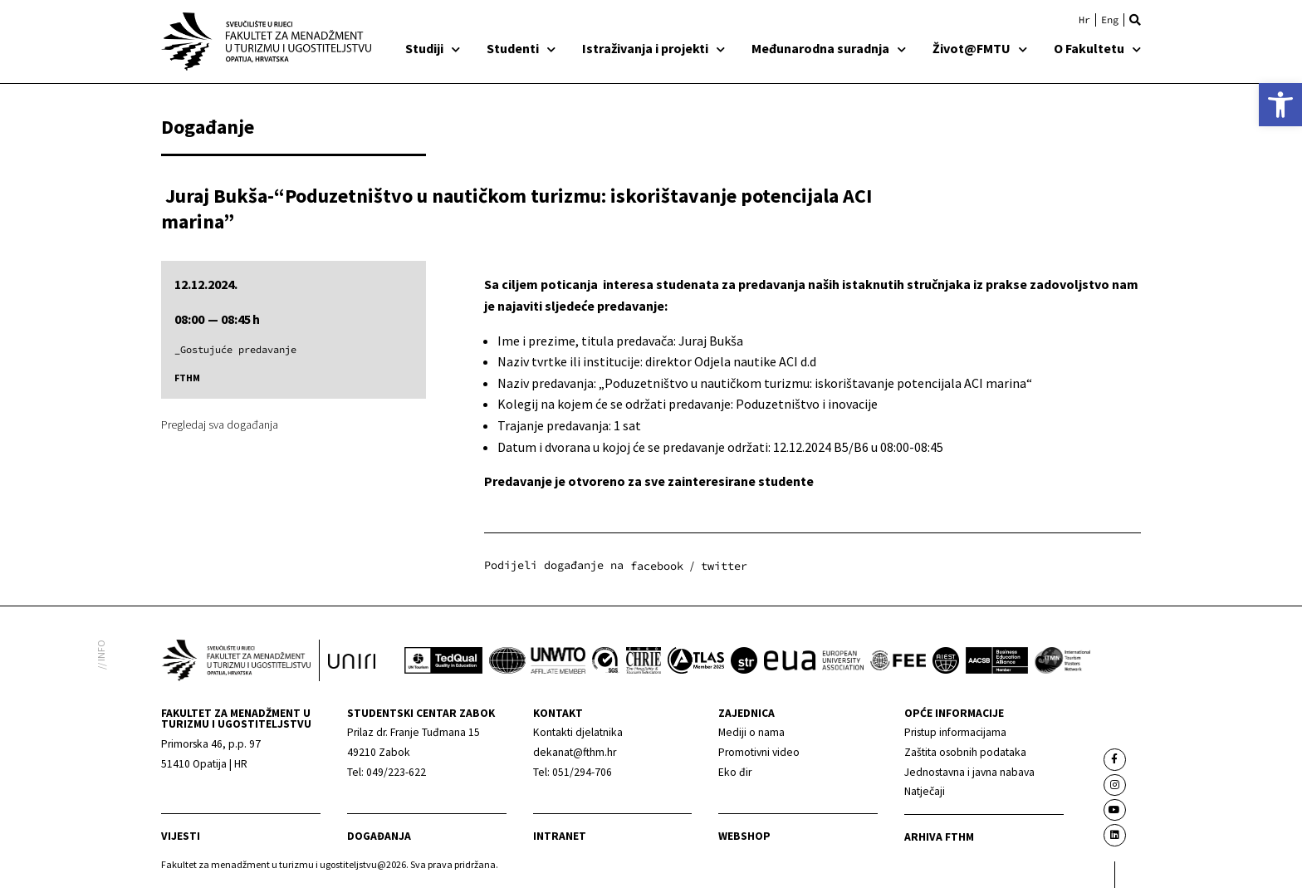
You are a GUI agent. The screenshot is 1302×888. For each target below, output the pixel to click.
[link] (1280, 104)
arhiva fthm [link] (939, 837)
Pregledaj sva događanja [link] (219, 424)
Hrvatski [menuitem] (1084, 20)
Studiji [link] (432, 48)
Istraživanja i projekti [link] (653, 48)
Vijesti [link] (180, 836)
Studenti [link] (521, 48)
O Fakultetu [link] (1097, 48)
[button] (1135, 20)
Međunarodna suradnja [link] (828, 48)
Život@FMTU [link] (979, 48)
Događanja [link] (379, 836)
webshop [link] (744, 836)
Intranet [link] (559, 836)
